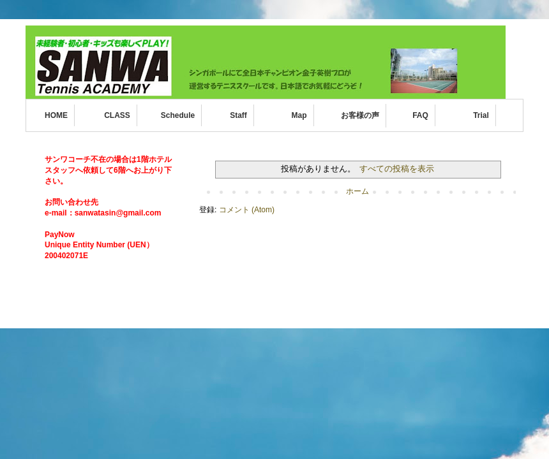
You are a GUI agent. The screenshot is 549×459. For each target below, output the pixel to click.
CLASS (117, 115)
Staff (238, 115)
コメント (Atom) (246, 209)
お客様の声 (360, 115)
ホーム (357, 191)
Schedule (178, 115)
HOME (56, 115)
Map (299, 115)
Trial (481, 115)
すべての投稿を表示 (396, 168)
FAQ (420, 115)
